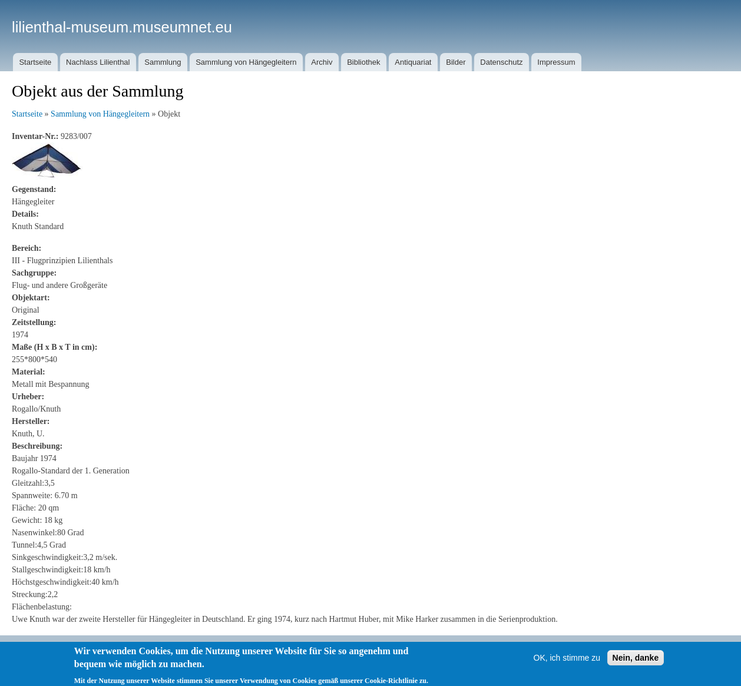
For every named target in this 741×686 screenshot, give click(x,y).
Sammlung (162, 62)
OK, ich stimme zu (567, 665)
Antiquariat (413, 62)
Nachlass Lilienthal (98, 62)
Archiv (321, 62)
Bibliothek (363, 62)
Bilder (455, 62)
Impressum (556, 62)
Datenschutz (501, 62)
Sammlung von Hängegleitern (246, 62)
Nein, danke (636, 665)
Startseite (35, 62)
